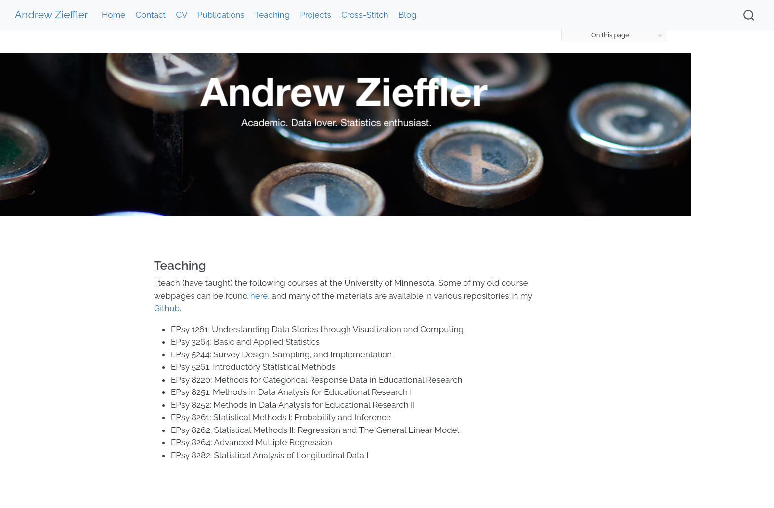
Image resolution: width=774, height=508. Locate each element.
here (259, 296)
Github (167, 308)
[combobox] (749, 15)
